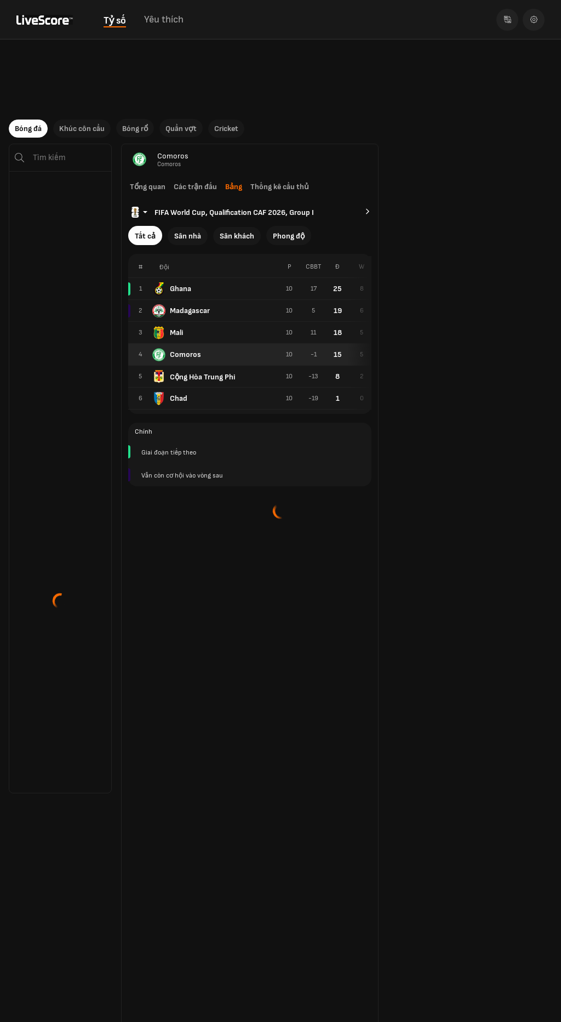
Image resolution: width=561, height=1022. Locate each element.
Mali (167, 332)
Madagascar (181, 310)
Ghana (171, 289)
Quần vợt (181, 128)
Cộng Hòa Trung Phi (193, 376)
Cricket (226, 128)
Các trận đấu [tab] (195, 186)
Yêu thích (164, 19)
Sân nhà (187, 236)
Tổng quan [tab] (147, 186)
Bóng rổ (135, 128)
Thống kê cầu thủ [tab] (279, 186)
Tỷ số (115, 20)
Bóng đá (28, 128)
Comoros (176, 354)
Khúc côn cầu (82, 128)
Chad (169, 398)
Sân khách (237, 236)
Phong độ (289, 236)
